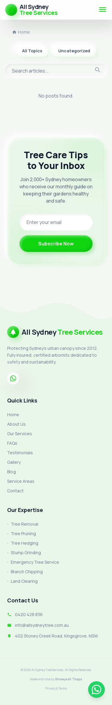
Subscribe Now (56, 243)
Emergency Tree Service (33, 562)
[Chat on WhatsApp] (96, 689)
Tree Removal (22, 524)
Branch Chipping (25, 571)
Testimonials (20, 452)
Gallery (14, 462)
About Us (16, 424)
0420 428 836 (29, 614)
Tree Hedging (22, 543)
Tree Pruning (21, 533)
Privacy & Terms (56, 688)
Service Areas (20, 481)
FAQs (12, 443)
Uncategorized (74, 51)
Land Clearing (22, 581)
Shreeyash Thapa (68, 679)
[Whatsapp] (13, 378)
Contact (15, 490)
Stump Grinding (24, 552)
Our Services (19, 433)
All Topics (32, 51)
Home (21, 32)
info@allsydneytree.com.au (42, 625)
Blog (11, 471)
